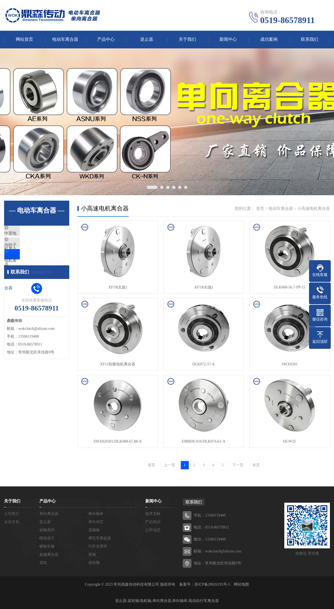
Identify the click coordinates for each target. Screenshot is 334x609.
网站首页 (24, 39)
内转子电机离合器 (33, 250)
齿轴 (92, 554)
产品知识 (152, 522)
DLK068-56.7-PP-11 (289, 287)
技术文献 (152, 514)
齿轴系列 (47, 530)
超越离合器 (48, 554)
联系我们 (309, 39)
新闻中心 (228, 39)
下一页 (238, 465)
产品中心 (106, 39)
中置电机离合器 (31, 234)
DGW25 (289, 441)
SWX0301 (289, 364)
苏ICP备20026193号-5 (212, 584)
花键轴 (94, 530)
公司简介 (11, 514)
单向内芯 (95, 522)
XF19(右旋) (203, 287)
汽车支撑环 (97, 546)
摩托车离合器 (99, 538)
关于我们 (187, 39)
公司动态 (152, 530)
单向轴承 (95, 514)
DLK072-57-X (203, 364)
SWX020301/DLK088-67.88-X (117, 441)
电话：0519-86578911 (211, 527)
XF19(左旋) (117, 287)
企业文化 (11, 522)
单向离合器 (48, 514)
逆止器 (146, 39)
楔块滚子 (47, 538)
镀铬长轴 (47, 546)
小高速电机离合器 (33, 266)
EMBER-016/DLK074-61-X (203, 441)
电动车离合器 (65, 39)
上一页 (169, 465)
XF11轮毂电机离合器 (117, 364)
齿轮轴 (94, 563)
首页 (260, 208)
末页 (256, 465)
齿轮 (43, 563)
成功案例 (269, 39)
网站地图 (241, 584)
